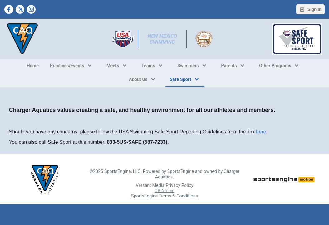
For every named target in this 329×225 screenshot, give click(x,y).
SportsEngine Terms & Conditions (164, 196)
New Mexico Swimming (163, 39)
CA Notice (164, 190)
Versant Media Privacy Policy (165, 185)
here (261, 131)
